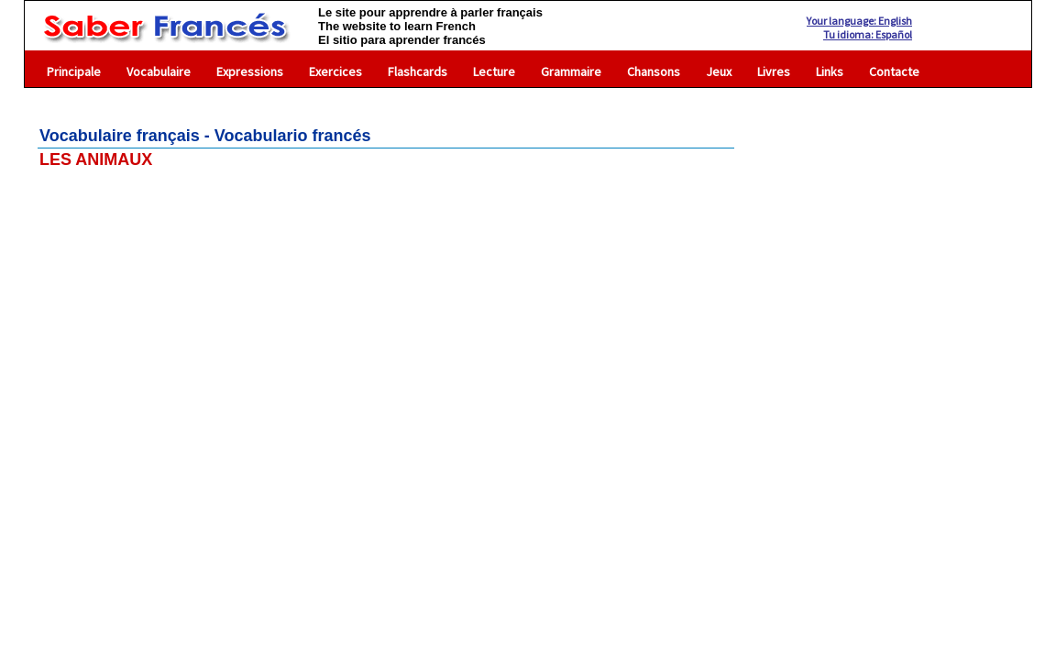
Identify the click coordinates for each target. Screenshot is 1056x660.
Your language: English (859, 21)
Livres (773, 71)
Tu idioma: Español (867, 34)
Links (829, 71)
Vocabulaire (158, 71)
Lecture (494, 71)
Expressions (249, 71)
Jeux (719, 71)
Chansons (653, 71)
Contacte (894, 71)
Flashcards (417, 71)
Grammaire (571, 71)
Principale (74, 71)
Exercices (335, 71)
